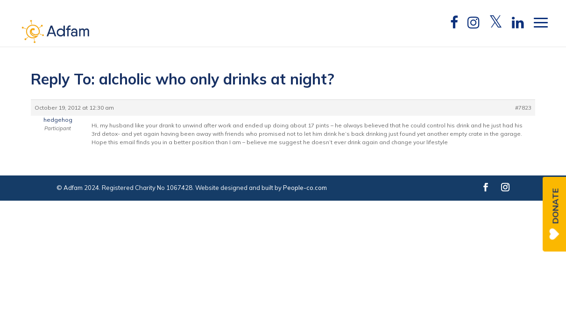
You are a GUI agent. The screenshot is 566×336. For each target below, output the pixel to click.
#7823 (523, 107)
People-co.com (305, 187)
